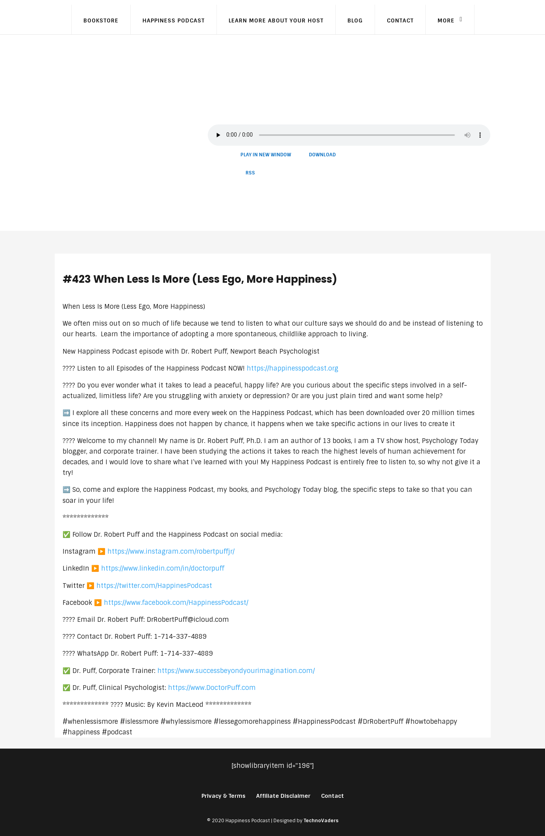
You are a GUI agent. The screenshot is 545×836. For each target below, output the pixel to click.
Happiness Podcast (173, 20)
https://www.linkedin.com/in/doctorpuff (162, 568)
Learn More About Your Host (276, 20)
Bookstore (100, 20)
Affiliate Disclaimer (283, 795)
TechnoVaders (321, 820)
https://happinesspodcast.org (292, 368)
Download (322, 155)
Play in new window (265, 155)
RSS (250, 173)
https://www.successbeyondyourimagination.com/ (236, 671)
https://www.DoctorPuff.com (212, 688)
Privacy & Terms (223, 795)
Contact (400, 20)
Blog (355, 20)
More (446, 20)
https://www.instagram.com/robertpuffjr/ (171, 551)
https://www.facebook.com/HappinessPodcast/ (176, 603)
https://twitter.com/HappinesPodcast (154, 586)
